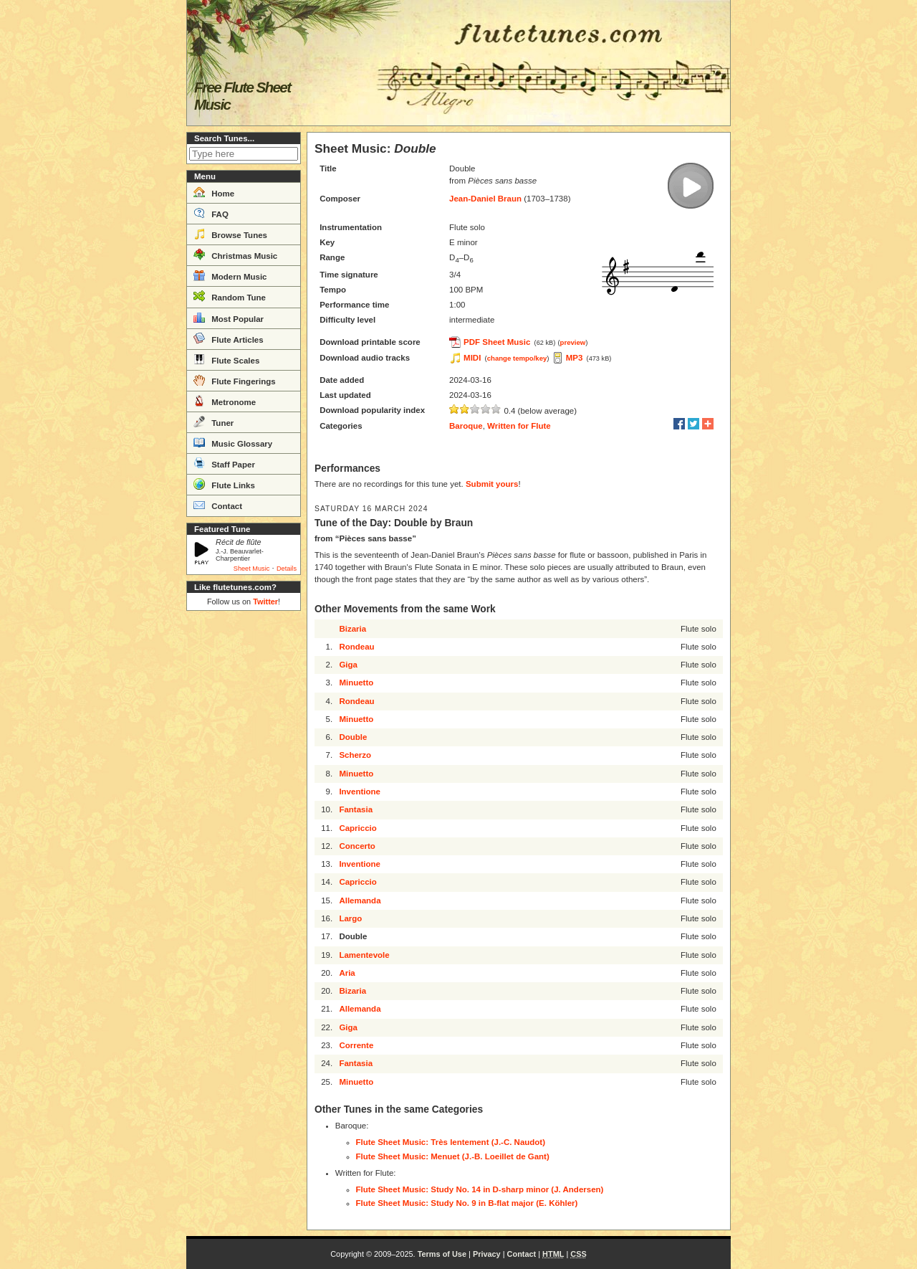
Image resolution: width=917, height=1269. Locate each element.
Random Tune (229, 296)
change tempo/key (517, 358)
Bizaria (352, 628)
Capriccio (357, 828)
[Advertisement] (243, 832)
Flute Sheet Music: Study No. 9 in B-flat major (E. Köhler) (467, 1203)
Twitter (265, 601)
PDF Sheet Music (497, 342)
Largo (350, 918)
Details (287, 568)
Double (353, 737)
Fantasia (356, 809)
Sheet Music (252, 568)
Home (213, 192)
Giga (348, 664)
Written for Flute (519, 426)
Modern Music (230, 275)
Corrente (356, 1045)
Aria (347, 973)
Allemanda (359, 900)
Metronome (224, 401)
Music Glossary (232, 442)
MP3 (574, 357)
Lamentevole (364, 955)
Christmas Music (235, 254)
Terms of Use (442, 1254)
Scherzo (355, 755)
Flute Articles (228, 338)
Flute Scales (226, 359)
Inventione (359, 791)
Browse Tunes (230, 233)
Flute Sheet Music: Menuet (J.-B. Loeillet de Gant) (452, 1156)
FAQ (211, 213)
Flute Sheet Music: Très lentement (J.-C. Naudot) (451, 1142)
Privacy (487, 1254)
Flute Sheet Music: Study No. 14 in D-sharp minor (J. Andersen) (480, 1189)
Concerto (357, 846)
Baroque (466, 426)
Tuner (213, 421)
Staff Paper (224, 463)
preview (573, 342)
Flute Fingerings (234, 380)
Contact (217, 504)
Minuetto (356, 682)
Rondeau (356, 646)
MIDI (472, 357)
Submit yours (492, 484)
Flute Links (224, 484)
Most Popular (228, 317)
